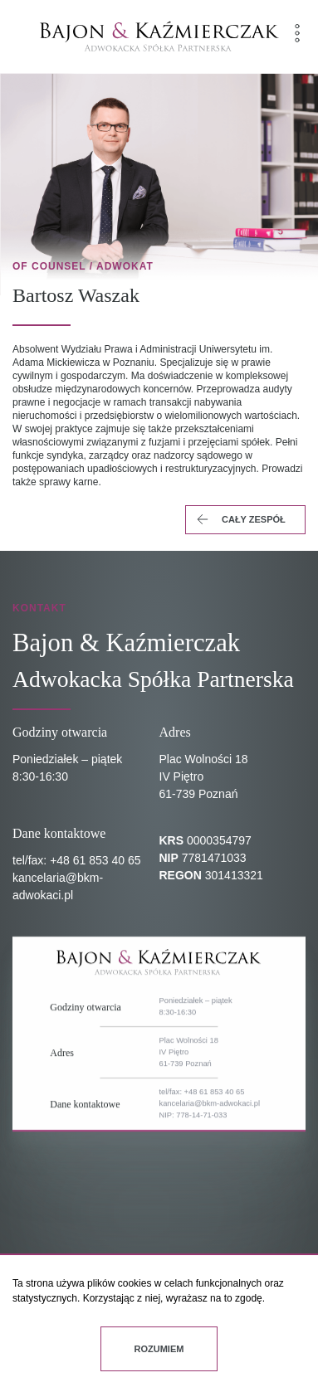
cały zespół (240, 519)
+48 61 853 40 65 (95, 860)
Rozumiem (159, 1349)
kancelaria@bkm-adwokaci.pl (209, 1168)
